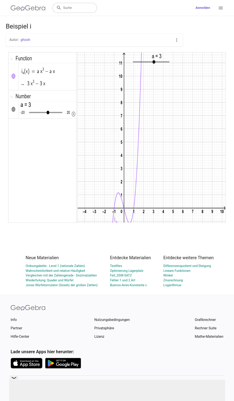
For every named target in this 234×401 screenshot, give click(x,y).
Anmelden (202, 8)
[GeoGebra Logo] (28, 8)
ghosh (25, 40)
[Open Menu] (220, 8)
